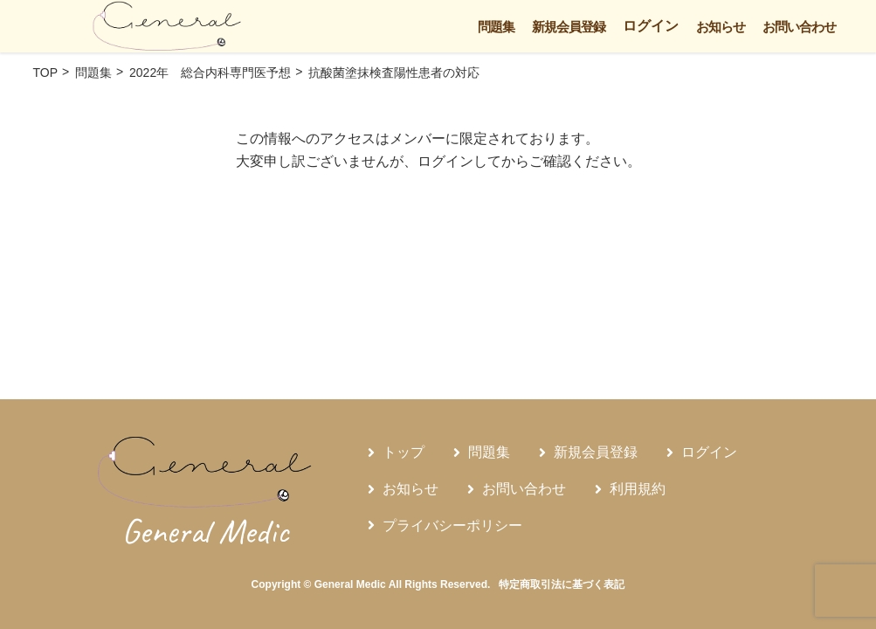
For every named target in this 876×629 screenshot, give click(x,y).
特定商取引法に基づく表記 (561, 584)
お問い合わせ (799, 26)
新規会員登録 (568, 26)
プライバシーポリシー (452, 525)
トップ (403, 452)
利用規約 (638, 488)
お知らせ (720, 26)
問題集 (496, 26)
